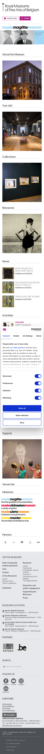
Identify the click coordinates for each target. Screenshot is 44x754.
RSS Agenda (7, 704)
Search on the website (4, 667)
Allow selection (22, 415)
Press (25, 598)
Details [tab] (16, 336)
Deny (22, 423)
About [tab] (38, 336)
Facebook (6, 684)
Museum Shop (7, 581)
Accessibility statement (13, 743)
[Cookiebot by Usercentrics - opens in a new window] (31, 329)
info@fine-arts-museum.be (12, 725)
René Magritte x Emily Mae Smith (24, 269)
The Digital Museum (30, 581)
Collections (9, 156)
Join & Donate (12, 18)
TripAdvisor (5, 692)
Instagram (21, 684)
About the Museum (13, 54)
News (5, 261)
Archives (26, 572)
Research (27, 563)
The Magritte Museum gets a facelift (27, 283)
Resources (8, 207)
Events (4, 579)
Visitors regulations (9, 583)
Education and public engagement (31, 586)
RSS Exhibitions (8, 706)
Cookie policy (10, 750)
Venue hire (8, 484)
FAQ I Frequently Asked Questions (10, 564)
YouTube (13, 684)
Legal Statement (11, 747)
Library (25, 566)
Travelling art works (27, 297)
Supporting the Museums (29, 593)
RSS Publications (8, 710)
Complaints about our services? (16, 740)
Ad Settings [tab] (28, 336)
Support (7, 433)
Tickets (26, 18)
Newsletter (11, 715)
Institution (6, 588)
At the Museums (9, 576)
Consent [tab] (6, 336)
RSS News (6, 708)
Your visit (7, 105)
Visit (4, 569)
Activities (7, 315)
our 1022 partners (17, 348)
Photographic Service (30, 570)
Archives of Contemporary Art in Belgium (30, 576)
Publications (27, 568)
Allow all (22, 408)
